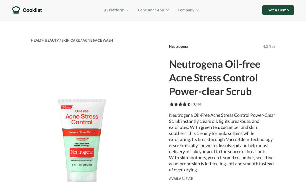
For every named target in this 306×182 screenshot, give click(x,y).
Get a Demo (278, 10)
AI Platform (117, 10)
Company (189, 10)
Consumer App (154, 10)
